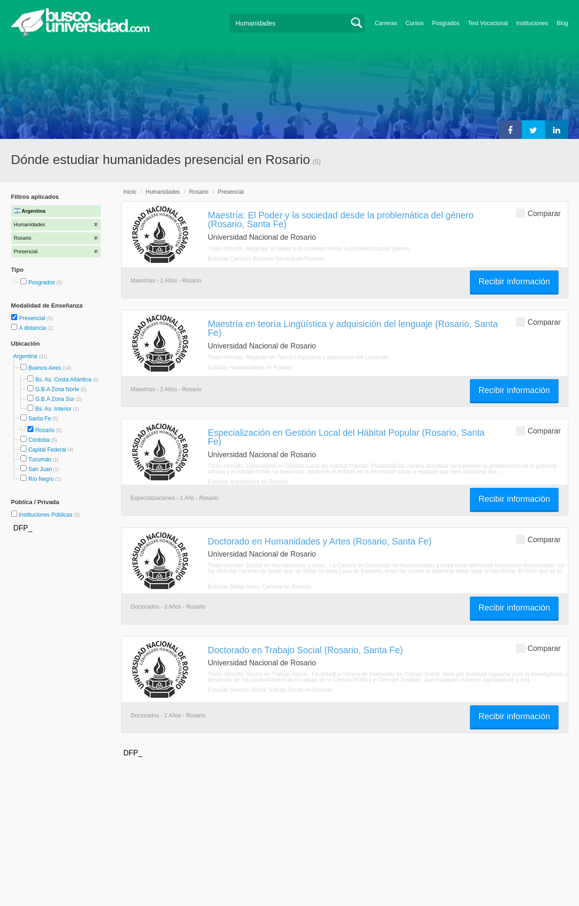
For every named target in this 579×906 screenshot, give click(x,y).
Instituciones (532, 23)
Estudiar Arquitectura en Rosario (248, 482)
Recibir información (514, 281)
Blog (562, 23)
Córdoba (39, 440)
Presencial (32, 318)
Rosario (44, 430)
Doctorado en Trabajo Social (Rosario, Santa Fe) (305, 650)
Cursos (414, 23)
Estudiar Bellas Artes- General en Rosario (259, 587)
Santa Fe (39, 418)
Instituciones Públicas (49, 515)
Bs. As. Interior (53, 409)
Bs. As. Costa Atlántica (63, 379)
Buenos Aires (44, 368)
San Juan (40, 469)
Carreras (386, 23)
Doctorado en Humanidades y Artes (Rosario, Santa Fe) (320, 541)
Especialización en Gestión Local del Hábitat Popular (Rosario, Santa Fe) (346, 436)
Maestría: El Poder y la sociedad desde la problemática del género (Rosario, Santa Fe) (341, 219)
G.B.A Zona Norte (57, 389)
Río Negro (41, 479)
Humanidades (163, 192)
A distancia (33, 328)
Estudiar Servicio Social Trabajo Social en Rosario (270, 690)
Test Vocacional (488, 23)
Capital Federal (47, 449)
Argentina (26, 356)
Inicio (130, 192)
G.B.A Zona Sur (54, 399)
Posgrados (445, 23)
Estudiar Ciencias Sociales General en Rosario (266, 259)
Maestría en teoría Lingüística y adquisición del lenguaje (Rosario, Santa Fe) (353, 328)
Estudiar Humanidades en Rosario (250, 367)
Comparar (538, 213)
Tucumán (40, 459)
